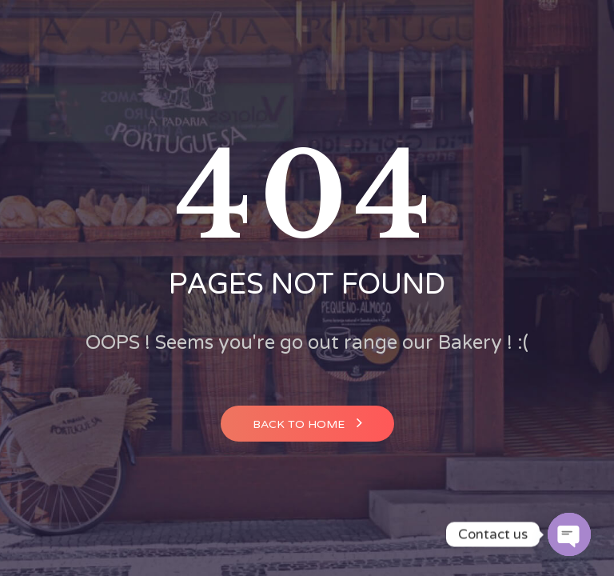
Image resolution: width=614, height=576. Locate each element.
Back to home (307, 422)
